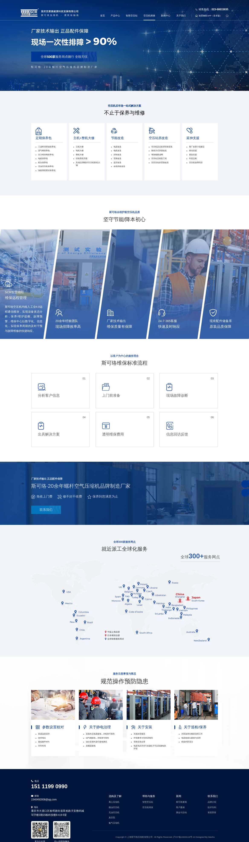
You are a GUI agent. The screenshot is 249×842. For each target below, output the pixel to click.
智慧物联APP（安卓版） (208, 11)
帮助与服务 (148, 794)
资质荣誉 (212, 811)
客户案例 (180, 806)
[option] (53, 722)
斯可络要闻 (181, 801)
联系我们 (213, 794)
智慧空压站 (132, 11)
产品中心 (115, 11)
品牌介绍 (212, 801)
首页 (102, 11)
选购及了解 (115, 794)
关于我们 (181, 11)
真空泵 (112, 816)
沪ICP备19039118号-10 (184, 836)
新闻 (178, 794)
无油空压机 (114, 811)
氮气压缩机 (114, 821)
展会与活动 (181, 811)
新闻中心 (165, 11)
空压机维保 (149, 11)
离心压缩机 (114, 801)
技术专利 (212, 806)
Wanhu (211, 836)
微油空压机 (114, 806)
